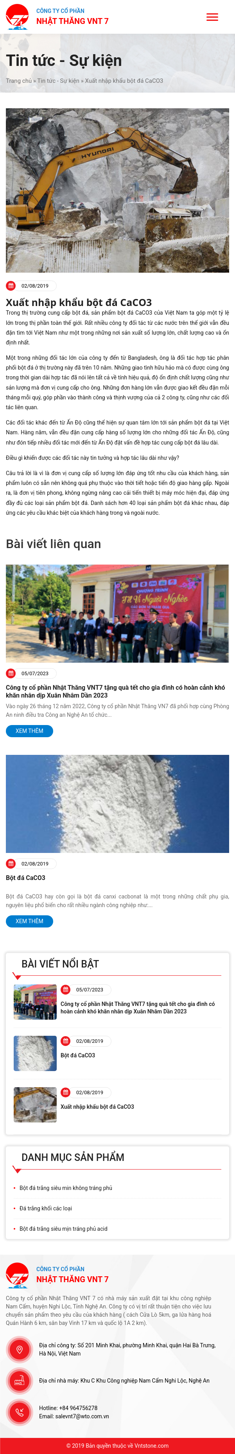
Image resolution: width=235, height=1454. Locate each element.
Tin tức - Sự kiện (58, 80)
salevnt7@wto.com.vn (82, 1416)
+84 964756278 (78, 1408)
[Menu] (212, 16)
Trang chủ (19, 80)
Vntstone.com (152, 1446)
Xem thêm (29, 731)
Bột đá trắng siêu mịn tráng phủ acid (64, 1229)
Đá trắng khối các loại (46, 1208)
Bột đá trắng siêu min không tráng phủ (66, 1188)
